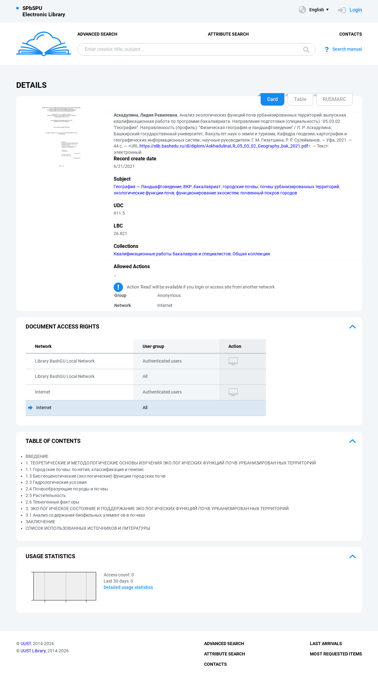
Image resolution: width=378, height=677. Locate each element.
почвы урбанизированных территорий (299, 186)
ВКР (187, 186)
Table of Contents (53, 441)
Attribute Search (228, 34)
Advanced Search (97, 34)
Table (300, 99)
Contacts (350, 34)
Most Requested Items (336, 653)
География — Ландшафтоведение (147, 186)
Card (272, 99)
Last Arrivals (326, 643)
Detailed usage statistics (128, 587)
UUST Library (33, 650)
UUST (26, 643)
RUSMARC (334, 99)
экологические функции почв (144, 192)
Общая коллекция (251, 253)
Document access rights (62, 326)
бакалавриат (207, 186)
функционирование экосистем (207, 192)
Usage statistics (50, 556)
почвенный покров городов (268, 192)
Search (306, 50)
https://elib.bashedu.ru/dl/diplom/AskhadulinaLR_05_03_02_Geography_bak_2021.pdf (224, 145)
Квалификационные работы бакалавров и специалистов (172, 253)
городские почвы (240, 186)
